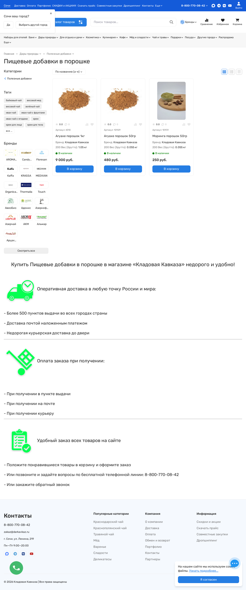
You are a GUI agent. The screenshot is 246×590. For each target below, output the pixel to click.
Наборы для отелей (15, 37)
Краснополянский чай (110, 528)
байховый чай (14, 100)
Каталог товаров (66, 22)
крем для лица (14, 124)
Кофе (124, 37)
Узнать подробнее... (203, 571)
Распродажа (226, 37)
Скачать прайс (86, 5)
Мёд (96, 540)
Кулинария (110, 37)
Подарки (177, 37)
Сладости (100, 553)
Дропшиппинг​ (132, 5)
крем (35, 118)
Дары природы (48, 37)
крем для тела (35, 124)
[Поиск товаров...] (171, 22)
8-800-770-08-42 (194, 5)
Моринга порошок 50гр (169, 136)
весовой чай (13, 106)
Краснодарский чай (108, 522)
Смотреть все (26, 250)
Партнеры (152, 559)
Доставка (19, 5)
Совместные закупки (109, 5)
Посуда (190, 37)
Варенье (99, 547)
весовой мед (34, 100)
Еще (158, 5)
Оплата (31, 5)
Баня (33, 37)
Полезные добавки (60, 53)
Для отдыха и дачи (72, 37)
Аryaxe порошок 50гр (120, 136)
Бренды (188, 22)
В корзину (74, 169)
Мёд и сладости (140, 37)
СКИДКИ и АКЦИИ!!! (64, 5)
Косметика (93, 37)
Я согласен (208, 579)
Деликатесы (102, 559)
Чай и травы (160, 37)
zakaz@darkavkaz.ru (16, 532)
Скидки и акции (209, 522)
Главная (9, 53)
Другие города (207, 37)
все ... (9, 131)
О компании (154, 522)
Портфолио (44, 5)
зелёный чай (32, 106)
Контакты (148, 5)
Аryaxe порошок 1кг (70, 136)
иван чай (11, 112)
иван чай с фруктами (33, 112)
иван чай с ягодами (17, 118)
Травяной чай (103, 534)
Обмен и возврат (157, 540)
